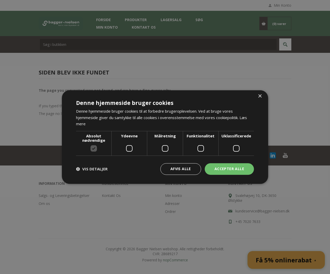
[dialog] (165, 137)
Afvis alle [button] (180, 168)
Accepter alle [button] (229, 168)
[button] (92, 169)
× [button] (260, 96)
